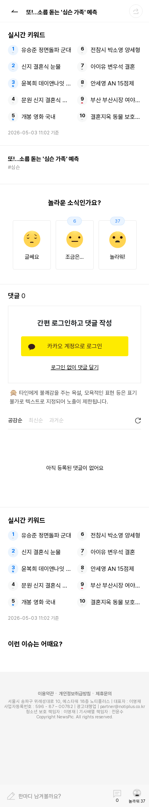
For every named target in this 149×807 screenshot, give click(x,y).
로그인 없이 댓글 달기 (75, 367)
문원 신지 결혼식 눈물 (46, 100)
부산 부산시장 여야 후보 (116, 100)
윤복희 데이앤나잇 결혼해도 (46, 83)
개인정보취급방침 (75, 693)
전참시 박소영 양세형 (115, 50)
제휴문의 (104, 693)
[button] (14, 11)
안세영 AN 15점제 (112, 83)
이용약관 (46, 693)
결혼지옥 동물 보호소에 (116, 116)
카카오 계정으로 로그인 (74, 346)
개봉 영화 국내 (38, 116)
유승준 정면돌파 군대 (46, 50)
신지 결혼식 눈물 (41, 66)
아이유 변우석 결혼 (113, 66)
